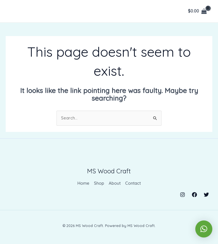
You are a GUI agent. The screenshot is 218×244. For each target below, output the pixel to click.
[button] (203, 228)
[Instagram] (182, 194)
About (115, 183)
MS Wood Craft (109, 171)
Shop (99, 183)
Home (83, 183)
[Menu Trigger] (18, 16)
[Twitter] (206, 194)
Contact (133, 183)
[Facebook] (194, 194)
